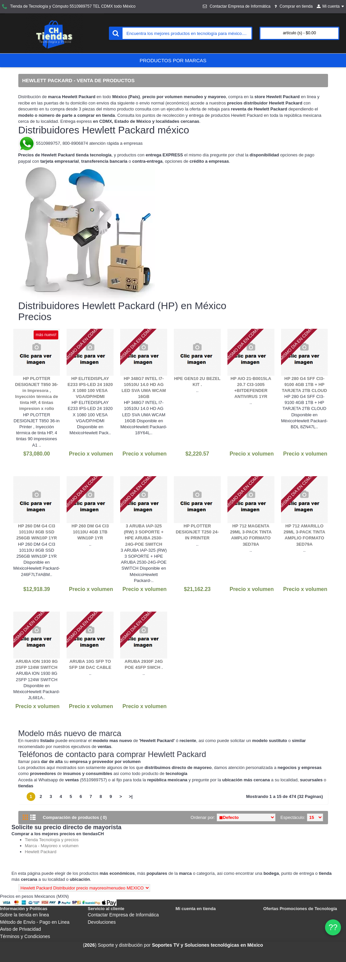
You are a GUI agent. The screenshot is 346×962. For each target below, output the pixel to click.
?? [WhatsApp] (333, 927)
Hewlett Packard (41, 851)
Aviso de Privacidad (20, 929)
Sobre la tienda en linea (24, 914)
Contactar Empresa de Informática (123, 914)
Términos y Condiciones (25, 936)
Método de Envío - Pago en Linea (35, 922)
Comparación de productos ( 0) (75, 817)
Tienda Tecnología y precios (52, 839)
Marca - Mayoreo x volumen (52, 845)
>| (131, 796)
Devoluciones (102, 922)
